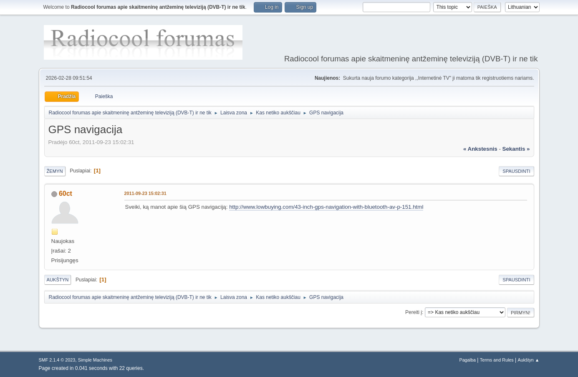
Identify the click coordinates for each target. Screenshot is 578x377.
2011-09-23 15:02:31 (145, 193)
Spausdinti (516, 171)
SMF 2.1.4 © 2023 (57, 359)
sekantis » (516, 149)
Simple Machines (95, 359)
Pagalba (467, 359)
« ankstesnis (480, 149)
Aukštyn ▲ (528, 359)
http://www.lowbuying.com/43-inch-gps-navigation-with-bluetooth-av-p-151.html (326, 207)
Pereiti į (413, 312)
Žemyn (55, 171)
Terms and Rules (497, 359)
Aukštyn (58, 279)
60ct (65, 193)
